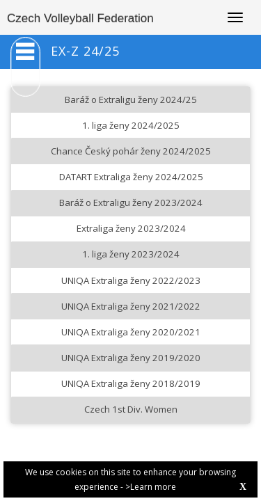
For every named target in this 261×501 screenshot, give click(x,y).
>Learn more (150, 487)
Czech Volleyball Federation (80, 18)
